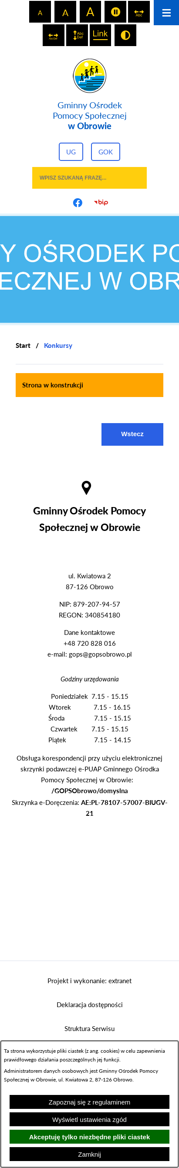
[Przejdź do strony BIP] (101, 203)
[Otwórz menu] (166, 12)
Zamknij (89, 1154)
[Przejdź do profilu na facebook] (78, 203)
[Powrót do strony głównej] (23, 345)
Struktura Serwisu (89, 1028)
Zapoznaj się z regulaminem (90, 1102)
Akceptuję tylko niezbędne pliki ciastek (89, 1137)
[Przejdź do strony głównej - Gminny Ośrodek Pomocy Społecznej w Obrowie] (90, 95)
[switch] (115, 12)
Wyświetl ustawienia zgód (89, 1119)
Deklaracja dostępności (90, 1004)
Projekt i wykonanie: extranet (89, 980)
